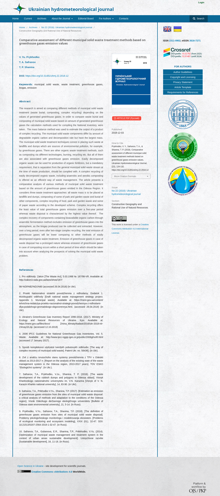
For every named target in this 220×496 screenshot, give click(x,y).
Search (200, 18)
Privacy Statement (182, 82)
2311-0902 (174, 40)
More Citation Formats (125, 176)
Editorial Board (86, 18)
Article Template (182, 87)
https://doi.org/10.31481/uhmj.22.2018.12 (47, 75)
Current (28, 18)
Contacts (123, 18)
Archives (41, 18)
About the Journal (61, 18)
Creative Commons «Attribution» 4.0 (51, 471)
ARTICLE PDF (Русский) (127, 118)
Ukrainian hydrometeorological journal (71, 9)
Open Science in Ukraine (31, 466)
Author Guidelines (182, 72)
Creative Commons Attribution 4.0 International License (130, 228)
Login (201, 2)
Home (15, 18)
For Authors (105, 18)
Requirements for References (182, 92)
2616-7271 (195, 40)
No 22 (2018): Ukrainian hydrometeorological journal (66, 27)
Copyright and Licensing (182, 77)
